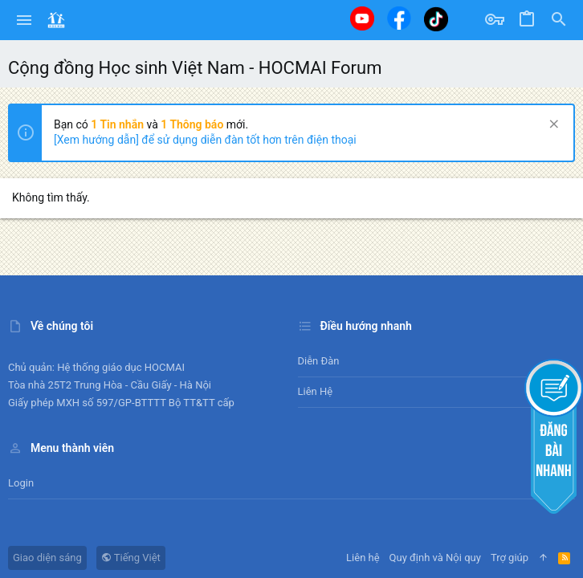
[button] (24, 20)
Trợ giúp (509, 558)
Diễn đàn (319, 361)
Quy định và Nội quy (435, 558)
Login (21, 483)
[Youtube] (362, 18)
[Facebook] (399, 18)
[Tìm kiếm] (559, 20)
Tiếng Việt (131, 558)
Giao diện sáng (47, 558)
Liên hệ (315, 391)
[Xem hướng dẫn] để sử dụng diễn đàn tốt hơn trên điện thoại (205, 139)
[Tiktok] (436, 19)
